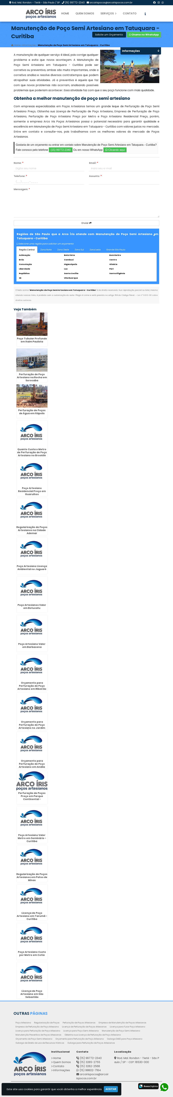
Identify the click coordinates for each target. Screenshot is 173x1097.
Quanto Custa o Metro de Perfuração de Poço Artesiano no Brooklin (32, 452)
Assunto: (95, 176)
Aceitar (111, 1089)
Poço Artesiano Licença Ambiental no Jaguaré (32, 567)
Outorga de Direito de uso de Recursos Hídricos (40, 1042)
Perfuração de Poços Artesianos (79, 1022)
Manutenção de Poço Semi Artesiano (121, 1030)
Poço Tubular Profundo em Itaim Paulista (32, 340)
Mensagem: (22, 189)
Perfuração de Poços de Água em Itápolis (31, 412)
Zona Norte (46, 249)
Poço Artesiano (23, 1022)
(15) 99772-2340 (75, 2)
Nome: (18, 163)
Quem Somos (85, 13)
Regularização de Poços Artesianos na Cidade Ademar (31, 530)
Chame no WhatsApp (144, 34)
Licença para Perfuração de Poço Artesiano (38, 1030)
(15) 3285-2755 (90, 1062)
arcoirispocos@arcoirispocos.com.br (111, 2)
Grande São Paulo (115, 249)
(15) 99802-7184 (90, 1070)
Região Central (27, 249)
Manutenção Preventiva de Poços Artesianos (38, 1034)
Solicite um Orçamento (109, 34)
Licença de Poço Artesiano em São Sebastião (31, 994)
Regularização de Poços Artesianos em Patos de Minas (31, 877)
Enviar (87, 223)
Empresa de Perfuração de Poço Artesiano (37, 1026)
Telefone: (20, 176)
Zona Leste (95, 249)
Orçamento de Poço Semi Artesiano (34, 1038)
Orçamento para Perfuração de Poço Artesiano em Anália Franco (32, 765)
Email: (93, 163)
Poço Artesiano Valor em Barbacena (31, 645)
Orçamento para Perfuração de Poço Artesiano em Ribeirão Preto (31, 687)
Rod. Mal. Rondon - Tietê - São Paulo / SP (36, 2)
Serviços (108, 13)
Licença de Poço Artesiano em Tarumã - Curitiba (32, 916)
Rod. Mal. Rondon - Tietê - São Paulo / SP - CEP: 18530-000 (136, 1060)
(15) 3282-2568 (90, 1066)
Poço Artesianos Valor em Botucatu (32, 606)
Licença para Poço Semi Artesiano (81, 1030)
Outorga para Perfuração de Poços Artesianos (91, 1042)
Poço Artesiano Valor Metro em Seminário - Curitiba (32, 838)
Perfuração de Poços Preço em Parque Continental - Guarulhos (31, 797)
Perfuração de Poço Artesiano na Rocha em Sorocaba (32, 377)
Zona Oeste (63, 249)
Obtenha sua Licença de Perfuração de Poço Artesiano (93, 1034)
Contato (130, 13)
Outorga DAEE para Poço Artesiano (124, 1038)
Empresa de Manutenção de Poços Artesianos (122, 1022)
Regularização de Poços (46, 1022)
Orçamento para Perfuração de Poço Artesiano (79, 1038)
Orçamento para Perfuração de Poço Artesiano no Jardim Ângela (32, 726)
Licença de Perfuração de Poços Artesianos (84, 1026)
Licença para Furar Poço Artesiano (127, 1026)
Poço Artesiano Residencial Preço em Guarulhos (32, 491)
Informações (61, 1070)
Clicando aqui (115, 149)
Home (65, 13)
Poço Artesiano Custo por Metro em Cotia (32, 953)
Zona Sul (79, 249)
